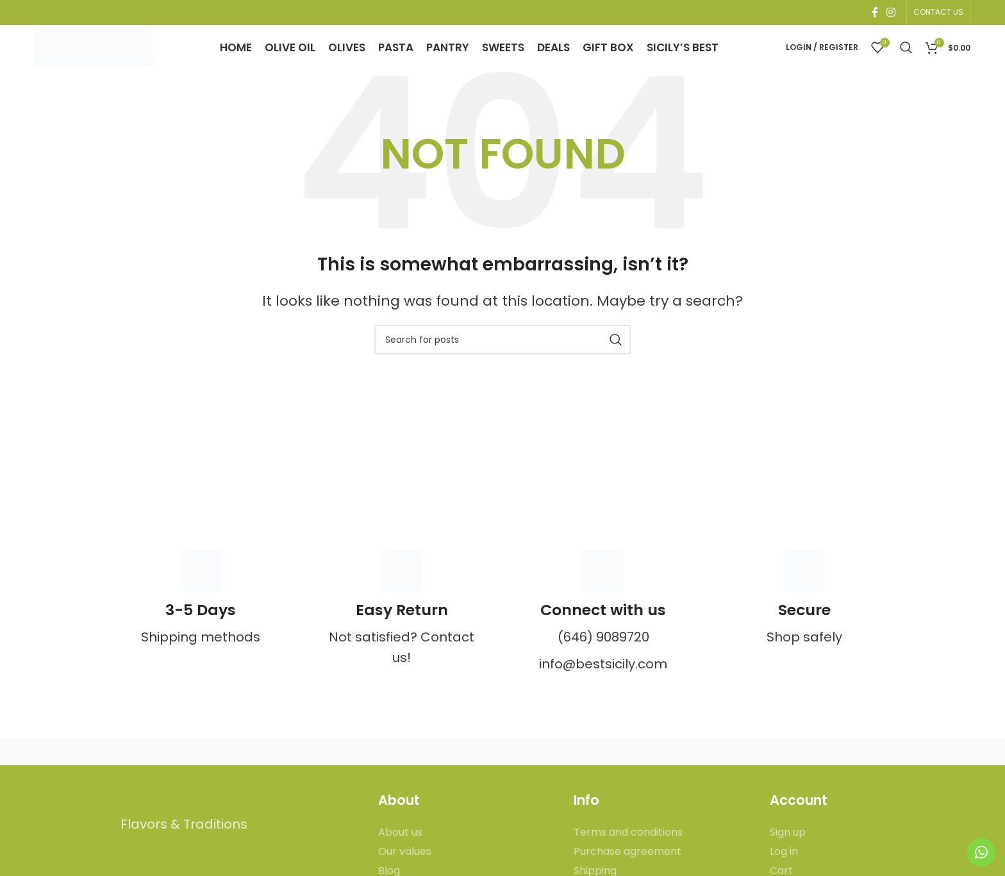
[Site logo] (99, 56)
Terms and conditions (628, 852)
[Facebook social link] (874, 13)
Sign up (788, 852)
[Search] (906, 57)
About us (400, 852)
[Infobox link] (200, 617)
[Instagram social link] (890, 13)
